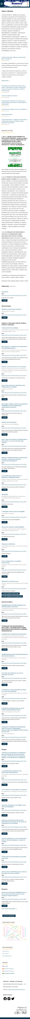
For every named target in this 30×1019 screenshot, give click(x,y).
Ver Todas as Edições (8, 908)
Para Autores (5, 953)
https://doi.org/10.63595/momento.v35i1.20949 (14, 614)
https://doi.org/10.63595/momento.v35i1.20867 (14, 678)
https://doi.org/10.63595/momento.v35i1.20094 (14, 899)
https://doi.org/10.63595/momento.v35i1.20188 (14, 446)
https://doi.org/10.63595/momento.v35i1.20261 (14, 517)
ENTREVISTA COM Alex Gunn (15, 583)
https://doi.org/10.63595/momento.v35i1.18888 (14, 827)
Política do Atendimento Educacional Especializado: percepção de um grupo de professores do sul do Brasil (14, 821)
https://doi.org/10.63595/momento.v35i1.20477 (14, 570)
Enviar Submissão (9, 915)
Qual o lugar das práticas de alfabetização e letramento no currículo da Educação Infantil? (14, 441)
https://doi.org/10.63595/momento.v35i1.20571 (14, 428)
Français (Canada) (9, 971)
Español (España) (8, 968)
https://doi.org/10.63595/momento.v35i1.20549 (14, 335)
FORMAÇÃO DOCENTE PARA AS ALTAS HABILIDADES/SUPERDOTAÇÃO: (15, 710)
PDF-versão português (11, 593)
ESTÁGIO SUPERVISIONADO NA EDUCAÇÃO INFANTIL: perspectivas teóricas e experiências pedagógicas (14, 459)
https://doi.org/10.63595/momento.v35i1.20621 (14, 551)
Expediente (5, 292)
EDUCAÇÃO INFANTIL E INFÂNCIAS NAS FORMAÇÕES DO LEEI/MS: (15, 387)
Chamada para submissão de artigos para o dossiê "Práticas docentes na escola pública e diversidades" (14, 102)
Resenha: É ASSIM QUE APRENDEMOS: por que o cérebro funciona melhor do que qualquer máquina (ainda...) (14, 894)
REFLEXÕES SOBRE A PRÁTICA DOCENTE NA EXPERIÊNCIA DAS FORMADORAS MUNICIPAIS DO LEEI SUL (15, 405)
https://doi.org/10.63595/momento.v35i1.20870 (14, 715)
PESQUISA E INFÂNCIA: (15, 545)
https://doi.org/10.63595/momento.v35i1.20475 (14, 375)
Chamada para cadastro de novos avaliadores (14, 109)
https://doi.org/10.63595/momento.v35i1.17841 (14, 761)
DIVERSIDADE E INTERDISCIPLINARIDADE (15, 636)
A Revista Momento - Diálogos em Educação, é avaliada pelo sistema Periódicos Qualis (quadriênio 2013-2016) (14, 121)
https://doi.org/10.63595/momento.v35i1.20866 (14, 663)
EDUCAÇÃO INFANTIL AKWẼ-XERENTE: (15, 528)
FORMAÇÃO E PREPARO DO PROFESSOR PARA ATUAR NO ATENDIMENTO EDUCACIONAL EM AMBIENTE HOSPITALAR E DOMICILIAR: (15, 730)
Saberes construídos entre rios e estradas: (15, 369)
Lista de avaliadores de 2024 (9, 95)
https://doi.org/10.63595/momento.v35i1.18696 (14, 795)
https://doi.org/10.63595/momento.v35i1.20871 (14, 737)
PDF (5, 300)
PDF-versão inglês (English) (13, 596)
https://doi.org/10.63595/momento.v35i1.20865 (14, 643)
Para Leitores (5, 951)
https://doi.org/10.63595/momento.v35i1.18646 (14, 862)
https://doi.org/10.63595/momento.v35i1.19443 (14, 845)
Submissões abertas (7, 114)
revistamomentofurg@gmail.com (16, 989)
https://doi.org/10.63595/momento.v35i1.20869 (14, 698)
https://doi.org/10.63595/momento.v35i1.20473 (14, 484)
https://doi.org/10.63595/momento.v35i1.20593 (14, 411)
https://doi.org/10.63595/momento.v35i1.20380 (14, 464)
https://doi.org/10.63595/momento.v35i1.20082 (14, 810)
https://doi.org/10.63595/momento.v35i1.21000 (14, 295)
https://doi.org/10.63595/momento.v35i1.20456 (14, 392)
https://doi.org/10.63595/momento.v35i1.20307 (14, 355)
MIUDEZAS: (15, 496)
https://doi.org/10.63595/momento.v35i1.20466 (14, 501)
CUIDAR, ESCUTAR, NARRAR (15, 329)
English (6, 966)
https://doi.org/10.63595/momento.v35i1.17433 (14, 779)
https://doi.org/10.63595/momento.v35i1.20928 (14, 315)
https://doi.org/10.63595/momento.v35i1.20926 (14, 588)
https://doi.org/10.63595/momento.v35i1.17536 (14, 877)
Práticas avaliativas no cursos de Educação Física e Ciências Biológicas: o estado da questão (14, 840)
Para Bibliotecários (7, 956)
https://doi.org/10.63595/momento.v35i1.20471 (14, 534)
